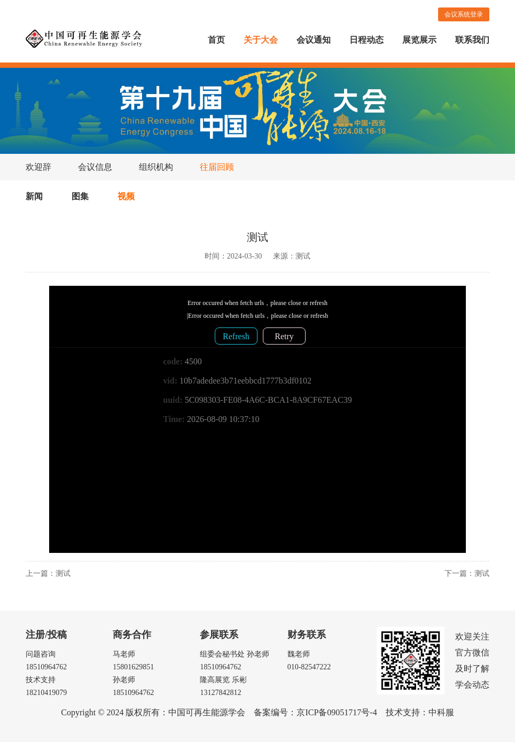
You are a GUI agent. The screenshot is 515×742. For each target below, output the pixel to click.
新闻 (34, 196)
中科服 (441, 712)
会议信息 (95, 166)
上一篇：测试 (48, 573)
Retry (284, 336)
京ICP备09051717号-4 (336, 712)
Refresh (236, 336)
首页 (216, 39)
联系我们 (472, 39)
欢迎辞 (38, 166)
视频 (126, 196)
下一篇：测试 (466, 573)
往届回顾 (217, 166)
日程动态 (366, 39)
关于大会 (261, 39)
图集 (80, 196)
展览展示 (419, 39)
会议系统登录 (463, 14)
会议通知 (313, 39)
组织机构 (156, 166)
